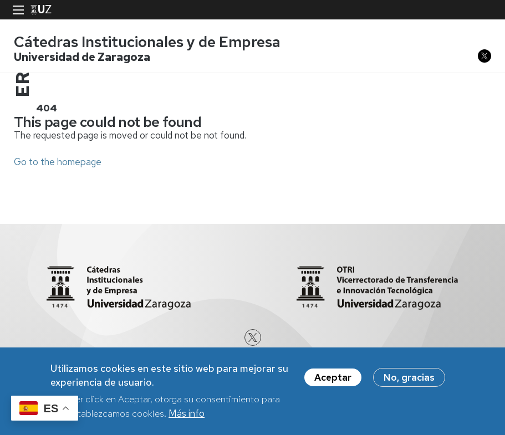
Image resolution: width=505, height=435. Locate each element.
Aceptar (332, 379)
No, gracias (409, 379)
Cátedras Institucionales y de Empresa (147, 42)
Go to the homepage (57, 162)
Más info (187, 416)
